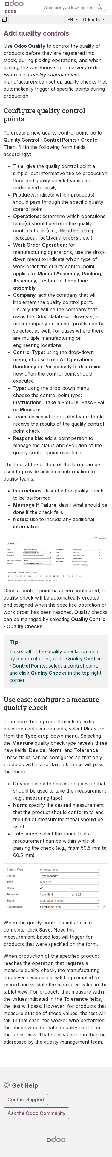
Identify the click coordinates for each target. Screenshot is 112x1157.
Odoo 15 (92, 19)
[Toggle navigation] (4, 19)
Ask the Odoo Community (36, 1113)
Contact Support (25, 1099)
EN (70, 19)
